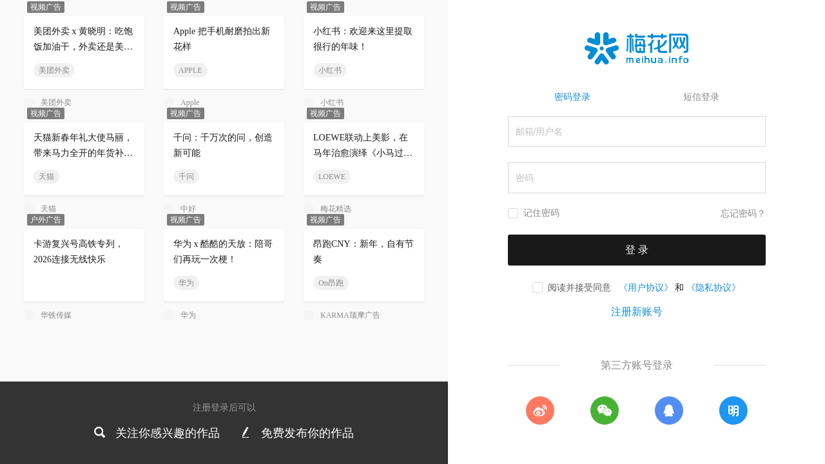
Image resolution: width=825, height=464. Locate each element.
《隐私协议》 (713, 287)
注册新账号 (637, 311)
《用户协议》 (646, 287)
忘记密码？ (743, 213)
